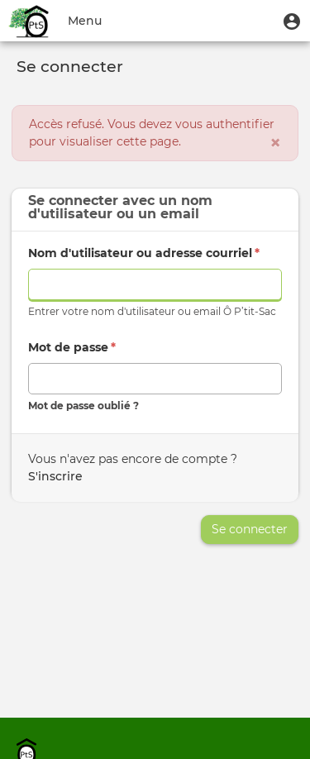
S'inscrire (55, 476)
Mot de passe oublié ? (83, 405)
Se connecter (250, 529)
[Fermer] (275, 143)
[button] (292, 20)
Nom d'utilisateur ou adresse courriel (144, 253)
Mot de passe (72, 347)
